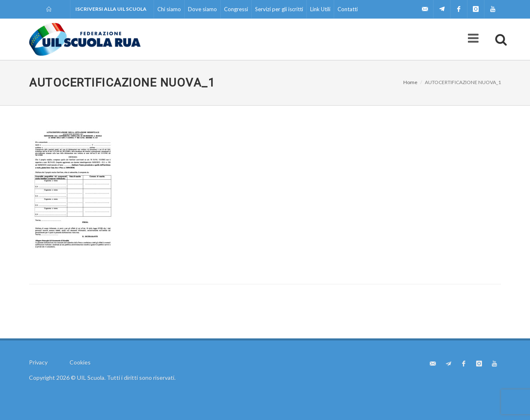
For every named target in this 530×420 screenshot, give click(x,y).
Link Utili (320, 9)
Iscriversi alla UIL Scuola (111, 9)
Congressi (236, 9)
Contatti (347, 9)
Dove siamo (202, 9)
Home (410, 82)
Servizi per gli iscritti (279, 9)
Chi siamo (169, 9)
